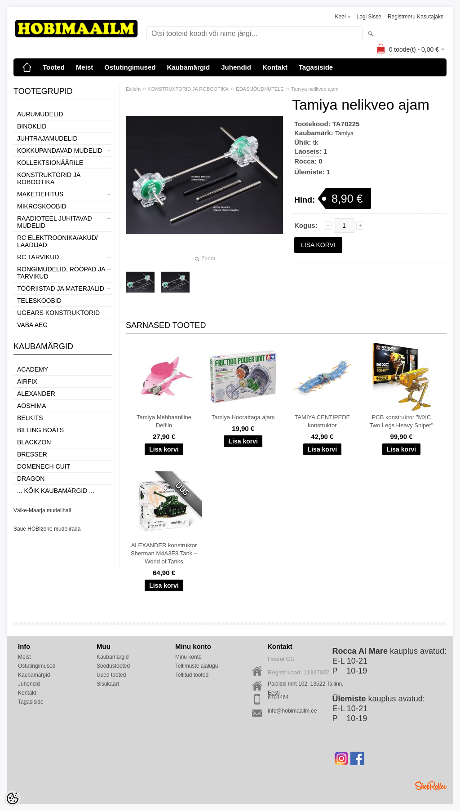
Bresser (32, 454)
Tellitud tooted (191, 675)
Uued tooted (111, 675)
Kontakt (275, 67)
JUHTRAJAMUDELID (47, 138)
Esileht (133, 89)
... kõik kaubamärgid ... (55, 490)
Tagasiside (316, 67)
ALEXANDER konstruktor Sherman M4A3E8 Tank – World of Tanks (164, 553)
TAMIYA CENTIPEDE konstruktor (322, 421)
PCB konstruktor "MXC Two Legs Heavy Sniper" (401, 421)
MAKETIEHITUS (40, 194)
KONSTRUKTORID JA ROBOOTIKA (48, 178)
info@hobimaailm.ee (292, 711)
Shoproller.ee (431, 785)
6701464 (278, 697)
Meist (84, 67)
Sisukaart (108, 684)
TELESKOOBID (39, 300)
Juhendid (236, 67)
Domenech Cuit (43, 466)
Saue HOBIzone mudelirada (46, 529)
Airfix (27, 381)
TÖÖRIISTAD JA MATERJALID (60, 288)
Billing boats (40, 430)
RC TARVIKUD (38, 257)
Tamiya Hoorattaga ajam (243, 417)
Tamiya (344, 133)
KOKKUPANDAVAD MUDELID (59, 150)
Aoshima (31, 405)
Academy (32, 369)
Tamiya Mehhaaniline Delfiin (164, 421)
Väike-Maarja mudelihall (42, 510)
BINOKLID (31, 126)
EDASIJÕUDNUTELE (259, 89)
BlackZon (34, 442)
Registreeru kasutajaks (415, 16)
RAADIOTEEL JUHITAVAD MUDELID (54, 222)
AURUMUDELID (40, 114)
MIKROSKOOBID (41, 206)
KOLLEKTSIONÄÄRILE (50, 162)
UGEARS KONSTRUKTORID (58, 312)
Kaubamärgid (188, 67)
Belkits (30, 417)
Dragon (30, 478)
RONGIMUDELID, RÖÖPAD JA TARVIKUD (61, 273)
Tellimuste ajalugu (196, 666)
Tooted (54, 67)
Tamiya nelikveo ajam (314, 89)
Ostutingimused (129, 67)
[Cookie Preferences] (12, 798)
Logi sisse (369, 16)
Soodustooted (113, 666)
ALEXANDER (36, 393)
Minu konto (188, 657)
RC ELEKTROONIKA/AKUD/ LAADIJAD (57, 241)
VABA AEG (32, 324)
